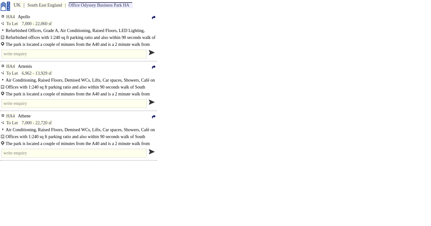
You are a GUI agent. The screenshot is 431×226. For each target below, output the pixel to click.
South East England (44, 5)
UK (17, 5)
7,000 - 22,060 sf (36, 23)
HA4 (10, 16)
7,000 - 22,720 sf (36, 123)
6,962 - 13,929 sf (36, 73)
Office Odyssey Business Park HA (99, 5)
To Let (12, 23)
